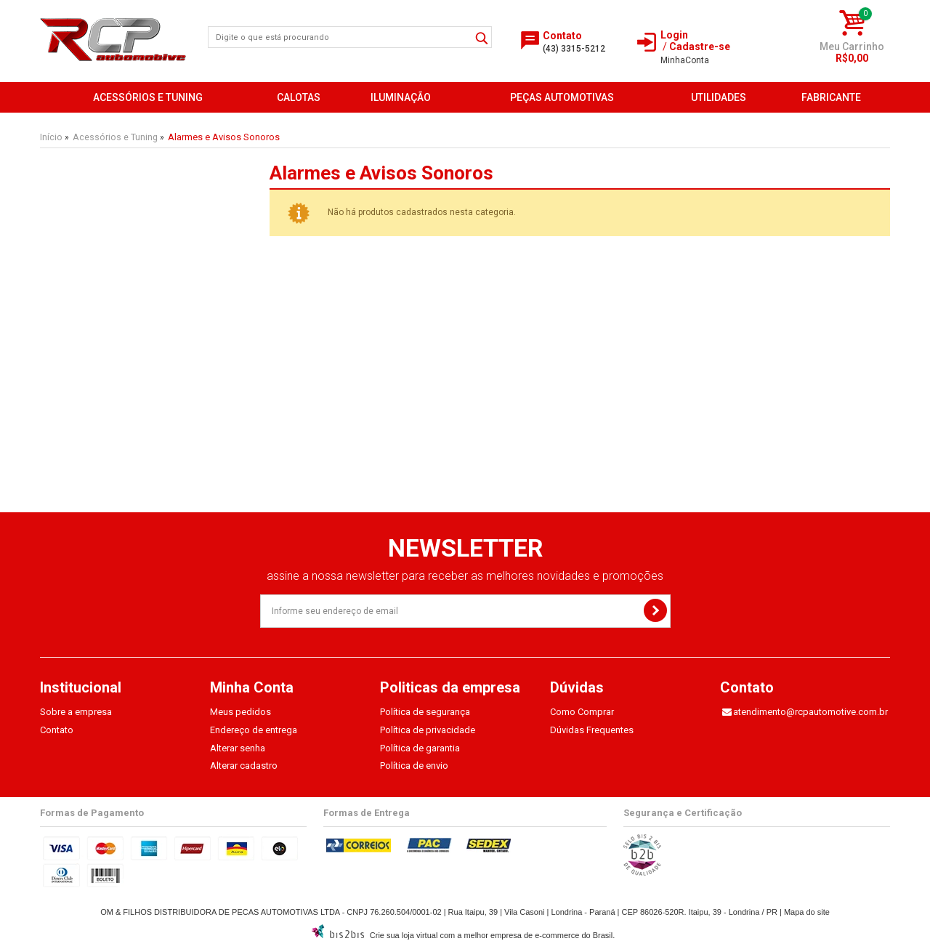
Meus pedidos (240, 711)
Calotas (298, 97)
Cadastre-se (699, 46)
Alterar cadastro (244, 765)
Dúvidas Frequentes (592, 729)
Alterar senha (237, 748)
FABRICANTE (831, 97)
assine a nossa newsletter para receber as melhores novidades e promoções (465, 576)
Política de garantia (420, 748)
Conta (684, 60)
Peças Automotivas (562, 97)
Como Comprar (582, 711)
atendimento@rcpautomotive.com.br (810, 711)
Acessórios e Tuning (148, 97)
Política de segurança (425, 711)
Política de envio (414, 765)
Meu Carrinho (852, 46)
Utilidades (718, 97)
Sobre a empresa (76, 711)
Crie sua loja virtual (404, 935)
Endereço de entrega (253, 729)
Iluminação (401, 97)
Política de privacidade (427, 729)
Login (674, 35)
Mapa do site (807, 912)
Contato (56, 729)
